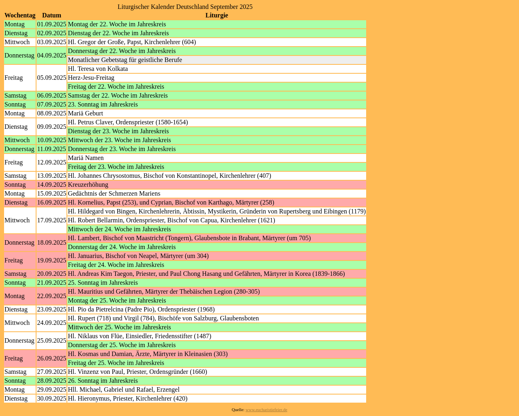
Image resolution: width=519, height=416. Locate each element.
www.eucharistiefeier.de (266, 409)
